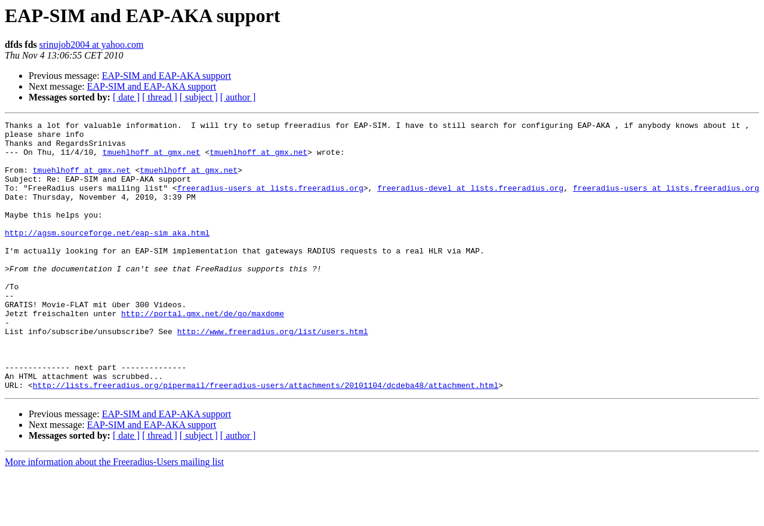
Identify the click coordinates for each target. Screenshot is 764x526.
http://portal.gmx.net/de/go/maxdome (202, 352)
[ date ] (126, 97)
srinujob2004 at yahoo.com (91, 44)
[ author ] (238, 97)
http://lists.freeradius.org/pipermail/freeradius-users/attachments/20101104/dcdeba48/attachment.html (265, 438)
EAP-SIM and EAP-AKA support (166, 76)
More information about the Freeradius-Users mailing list (114, 515)
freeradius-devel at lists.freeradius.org (470, 202)
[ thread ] (159, 97)
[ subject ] (199, 97)
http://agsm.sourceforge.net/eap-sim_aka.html (107, 255)
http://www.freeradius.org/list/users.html (272, 374)
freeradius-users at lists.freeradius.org (270, 202)
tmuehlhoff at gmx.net (152, 159)
